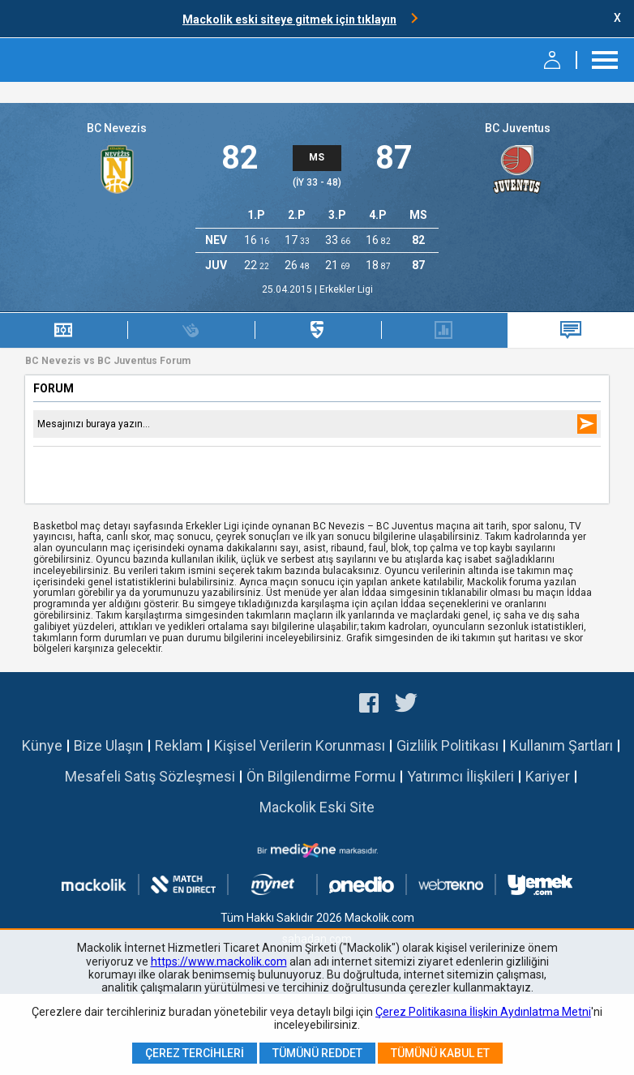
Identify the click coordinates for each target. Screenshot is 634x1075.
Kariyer (547, 776)
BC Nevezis (117, 128)
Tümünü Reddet (317, 1053)
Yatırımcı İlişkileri (460, 776)
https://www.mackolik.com (219, 961)
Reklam (179, 745)
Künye (42, 745)
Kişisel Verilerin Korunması (299, 745)
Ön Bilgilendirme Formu (321, 776)
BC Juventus (517, 128)
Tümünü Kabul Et (440, 1053)
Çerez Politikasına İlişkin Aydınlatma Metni (483, 1011)
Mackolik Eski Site (317, 807)
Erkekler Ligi (346, 289)
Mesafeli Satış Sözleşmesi (150, 776)
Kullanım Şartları (561, 745)
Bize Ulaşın (109, 745)
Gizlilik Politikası (447, 745)
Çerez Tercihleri (194, 1053)
